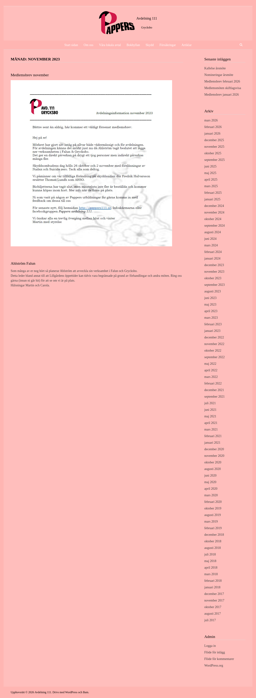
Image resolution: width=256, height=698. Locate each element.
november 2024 (214, 212)
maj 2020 (210, 482)
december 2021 (214, 390)
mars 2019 (211, 521)
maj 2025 (210, 173)
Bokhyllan (133, 45)
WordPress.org (213, 665)
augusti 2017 (212, 613)
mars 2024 (211, 245)
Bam (85, 692)
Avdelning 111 (146, 18)
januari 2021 (212, 442)
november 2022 (214, 344)
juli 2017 (210, 620)
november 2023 (214, 271)
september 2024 (214, 225)
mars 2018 (211, 574)
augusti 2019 (212, 515)
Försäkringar (167, 45)
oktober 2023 (212, 278)
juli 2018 (210, 554)
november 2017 (214, 600)
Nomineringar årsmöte (218, 75)
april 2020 (210, 488)
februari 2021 (213, 436)
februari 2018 (213, 580)
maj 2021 (210, 416)
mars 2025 (211, 186)
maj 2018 (210, 561)
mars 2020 (211, 495)
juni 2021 (210, 409)
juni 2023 (210, 298)
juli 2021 (210, 403)
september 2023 (214, 285)
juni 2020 (210, 475)
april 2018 (210, 567)
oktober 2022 (212, 350)
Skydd (150, 45)
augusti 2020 (212, 469)
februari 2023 (213, 324)
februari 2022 (213, 383)
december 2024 (214, 206)
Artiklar (187, 45)
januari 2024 (212, 258)
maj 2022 (210, 363)
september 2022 (214, 357)
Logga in (210, 646)
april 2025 (210, 179)
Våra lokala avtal (110, 45)
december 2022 (214, 337)
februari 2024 (213, 252)
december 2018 (214, 534)
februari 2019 (213, 528)
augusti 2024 (212, 232)
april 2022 (210, 370)
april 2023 (210, 311)
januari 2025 (212, 199)
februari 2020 (213, 502)
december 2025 (214, 140)
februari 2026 (213, 127)
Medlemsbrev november (30, 75)
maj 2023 (210, 304)
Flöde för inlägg (214, 652)
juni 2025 (210, 166)
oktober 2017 (212, 607)
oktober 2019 (212, 508)
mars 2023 (211, 317)
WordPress (71, 692)
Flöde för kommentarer (219, 659)
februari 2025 (213, 192)
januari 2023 (212, 331)
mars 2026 (211, 120)
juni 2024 (210, 238)
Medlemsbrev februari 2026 (222, 81)
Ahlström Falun (23, 263)
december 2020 (214, 449)
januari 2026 (212, 133)
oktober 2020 (212, 462)
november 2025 (214, 146)
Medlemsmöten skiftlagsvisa (222, 88)
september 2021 (214, 396)
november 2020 (214, 456)
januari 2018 (212, 587)
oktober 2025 (212, 153)
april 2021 (210, 423)
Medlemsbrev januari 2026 (221, 94)
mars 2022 (211, 377)
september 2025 (214, 160)
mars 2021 (211, 429)
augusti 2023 (212, 291)
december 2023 (214, 265)
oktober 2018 (212, 541)
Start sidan (71, 45)
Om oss (89, 45)
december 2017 (214, 594)
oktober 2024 (212, 219)
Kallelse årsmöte (215, 68)
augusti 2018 (212, 548)
